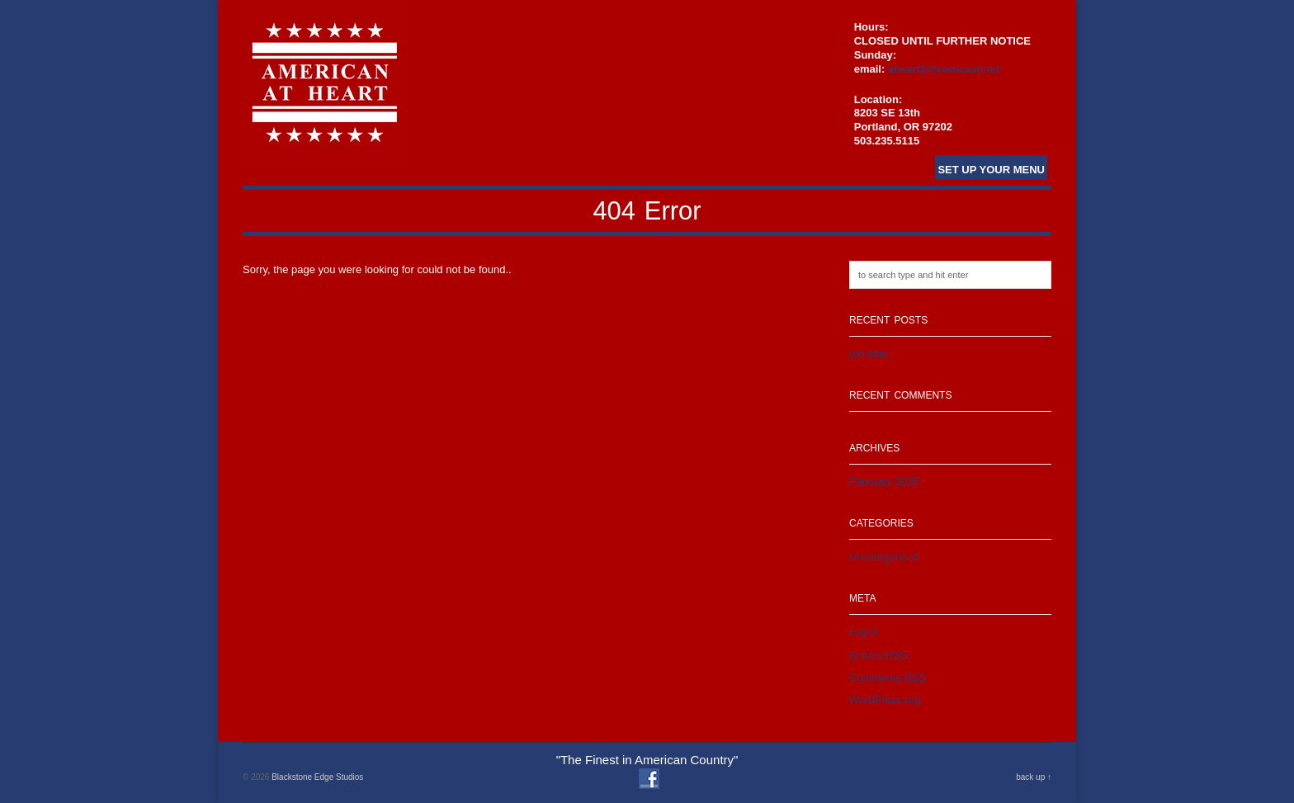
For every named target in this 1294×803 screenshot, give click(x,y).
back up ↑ (1033, 777)
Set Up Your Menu (991, 169)
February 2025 (884, 481)
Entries (878, 655)
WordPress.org (884, 699)
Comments (887, 677)
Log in (863, 632)
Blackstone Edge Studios (317, 777)
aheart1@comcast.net (943, 69)
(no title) (868, 353)
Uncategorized (884, 556)
